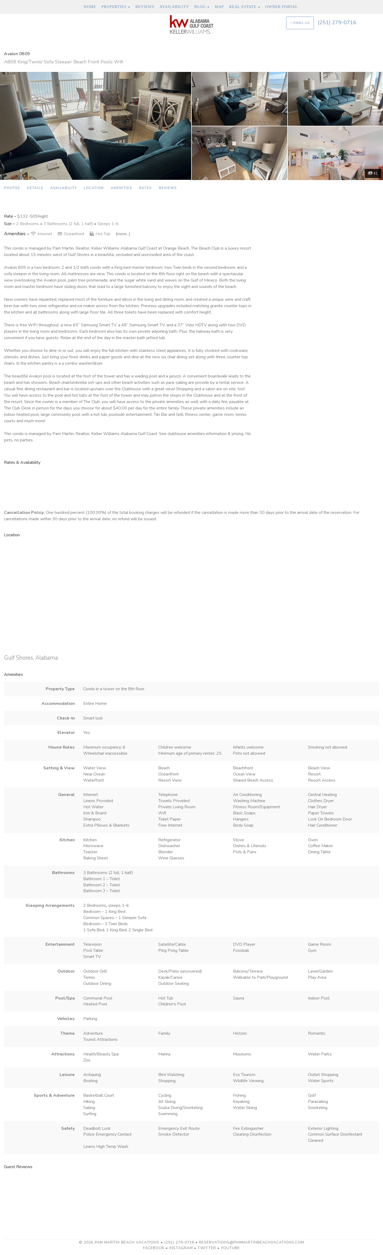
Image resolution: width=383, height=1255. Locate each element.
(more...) (123, 234)
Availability (174, 7)
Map (219, 7)
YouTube (230, 1247)
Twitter (207, 1247)
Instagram (181, 1247)
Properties (113, 7)
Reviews (144, 7)
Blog (200, 7)
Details (35, 188)
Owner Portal (281, 7)
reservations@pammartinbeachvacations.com (251, 1242)
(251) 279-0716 (337, 22)
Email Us (300, 23)
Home (90, 7)
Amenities (121, 188)
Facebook (153, 1247)
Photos (12, 188)
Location (94, 188)
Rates (145, 188)
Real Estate (242, 7)
